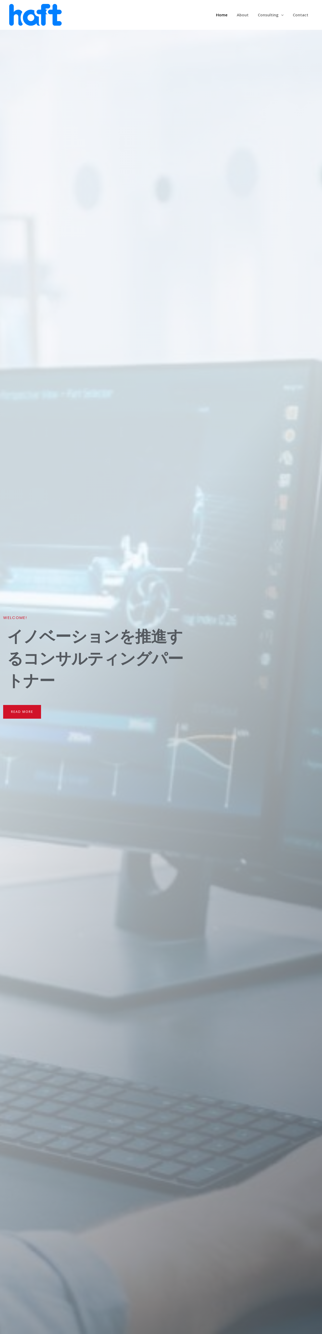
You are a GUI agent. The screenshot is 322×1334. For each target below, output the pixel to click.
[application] (282, 14)
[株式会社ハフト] (35, 14)
